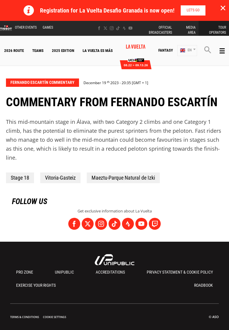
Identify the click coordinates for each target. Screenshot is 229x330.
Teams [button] (38, 50)
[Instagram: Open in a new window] (112, 28)
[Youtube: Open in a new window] (130, 28)
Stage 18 (20, 178)
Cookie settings (54, 317)
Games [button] (48, 27)
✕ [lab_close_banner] (222, 7)
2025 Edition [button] (63, 50)
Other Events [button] (26, 27)
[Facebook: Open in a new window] (99, 28)
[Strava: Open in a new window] (124, 28)
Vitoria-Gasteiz (60, 178)
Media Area (191, 30)
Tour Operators (217, 30)
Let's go (193, 10)
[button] (187, 50)
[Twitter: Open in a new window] (105, 28)
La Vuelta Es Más (98, 50)
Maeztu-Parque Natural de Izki (123, 178)
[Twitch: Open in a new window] (155, 224)
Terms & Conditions (24, 317)
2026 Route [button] (14, 50)
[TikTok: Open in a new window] (118, 28)
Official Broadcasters (160, 30)
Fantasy (165, 50)
